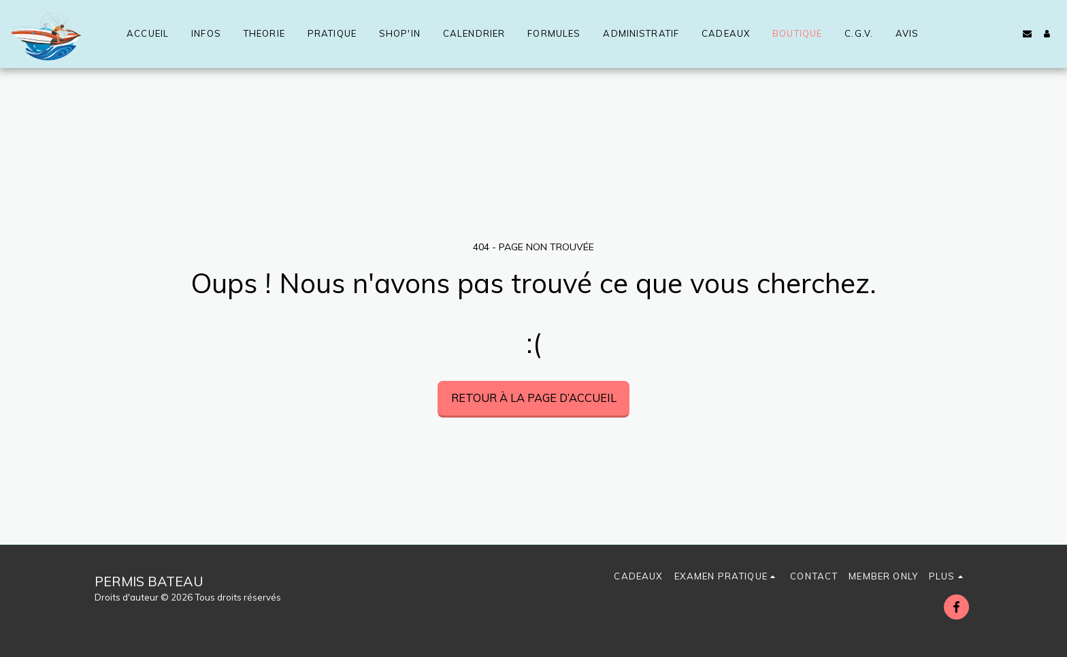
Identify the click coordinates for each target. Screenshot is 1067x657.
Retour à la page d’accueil (534, 397)
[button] (1027, 33)
